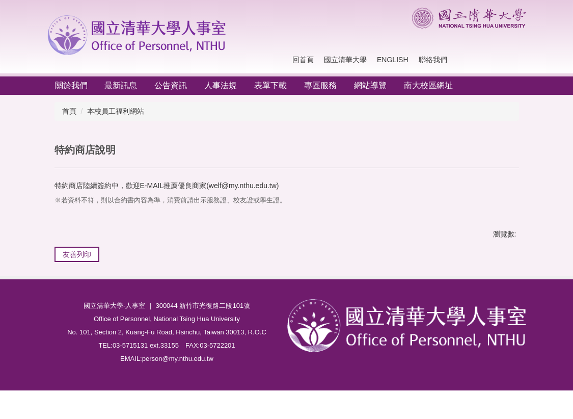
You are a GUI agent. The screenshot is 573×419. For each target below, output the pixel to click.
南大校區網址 (428, 85)
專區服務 (320, 85)
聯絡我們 (433, 60)
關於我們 (71, 85)
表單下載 (270, 85)
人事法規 (220, 85)
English (392, 60)
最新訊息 (120, 85)
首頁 (69, 111)
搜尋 (516, 60)
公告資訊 (170, 85)
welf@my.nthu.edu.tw (243, 185)
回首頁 (303, 60)
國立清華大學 (345, 60)
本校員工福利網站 (115, 111)
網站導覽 (370, 85)
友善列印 (77, 254)
